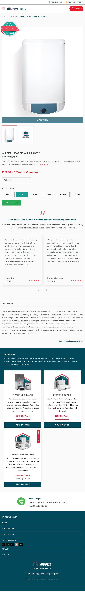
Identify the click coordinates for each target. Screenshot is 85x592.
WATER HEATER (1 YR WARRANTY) (34, 16)
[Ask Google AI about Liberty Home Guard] (21, 545)
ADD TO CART (11, 203)
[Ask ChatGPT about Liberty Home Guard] (3, 545)
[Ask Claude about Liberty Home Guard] (16, 545)
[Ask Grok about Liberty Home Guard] (12, 545)
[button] (21, 502)
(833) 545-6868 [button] (56, 2)
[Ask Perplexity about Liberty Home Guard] (8, 545)
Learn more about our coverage (71, 341)
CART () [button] (76, 8)
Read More (43, 165)
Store (4, 16)
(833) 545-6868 (37, 506)
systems (13, 16)
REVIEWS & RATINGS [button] (75, 2)
